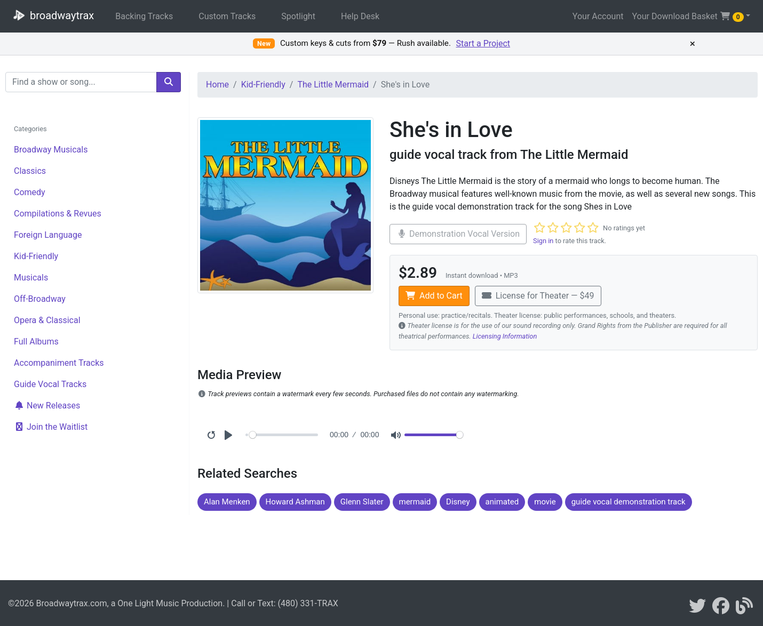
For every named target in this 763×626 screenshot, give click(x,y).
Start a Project (483, 43)
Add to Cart (434, 296)
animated (502, 502)
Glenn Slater (362, 502)
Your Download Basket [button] (687, 16)
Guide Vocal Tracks (50, 384)
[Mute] (395, 435)
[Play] (228, 435)
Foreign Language (48, 235)
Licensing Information (505, 336)
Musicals (31, 277)
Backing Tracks (144, 16)
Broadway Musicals (51, 150)
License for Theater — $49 (538, 296)
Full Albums (36, 341)
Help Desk (360, 16)
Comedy (29, 192)
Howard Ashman (295, 502)
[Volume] (433, 435)
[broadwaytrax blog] (744, 609)
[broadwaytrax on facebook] (721, 609)
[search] (168, 82)
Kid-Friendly (36, 256)
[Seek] (283, 435)
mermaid (415, 502)
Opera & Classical (47, 320)
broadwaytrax (51, 15)
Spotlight (298, 16)
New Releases (47, 405)
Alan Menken (227, 502)
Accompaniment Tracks (59, 363)
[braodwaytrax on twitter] (697, 609)
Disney (458, 502)
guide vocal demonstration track (628, 502)
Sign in (543, 241)
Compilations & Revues (57, 213)
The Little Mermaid (333, 84)
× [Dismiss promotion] (692, 44)
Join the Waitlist (51, 427)
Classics (30, 171)
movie (544, 502)
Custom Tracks (227, 16)
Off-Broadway (40, 299)
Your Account (598, 16)
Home (217, 84)
